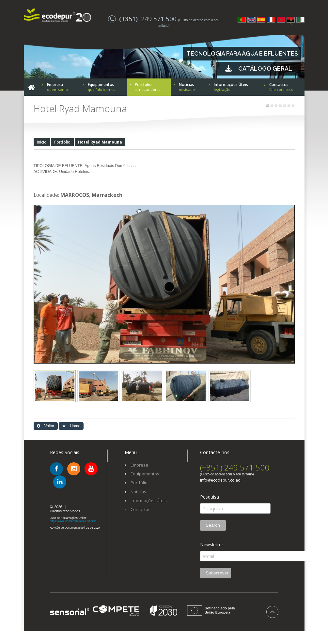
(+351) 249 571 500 (234, 467)
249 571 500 (143, 18)
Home (71, 426)
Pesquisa (209, 497)
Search (213, 525)
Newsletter (211, 545)
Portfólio (62, 142)
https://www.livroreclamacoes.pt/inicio (73, 521)
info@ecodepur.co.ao (220, 480)
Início (42, 142)
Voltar (46, 426)
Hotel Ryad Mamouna (100, 142)
